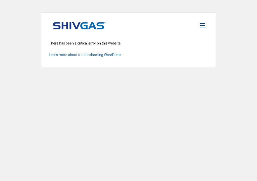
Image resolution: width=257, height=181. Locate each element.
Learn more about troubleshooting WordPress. (85, 55)
